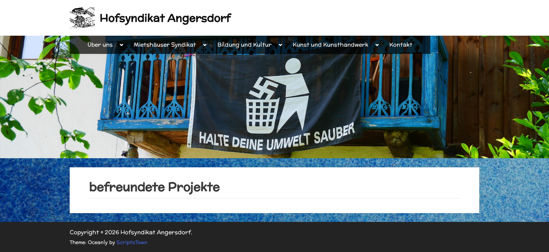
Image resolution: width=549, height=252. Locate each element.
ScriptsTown (132, 242)
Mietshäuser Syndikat (165, 45)
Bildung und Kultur (244, 45)
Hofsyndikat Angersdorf (164, 17)
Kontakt (400, 45)
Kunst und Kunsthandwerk (330, 45)
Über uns (100, 45)
